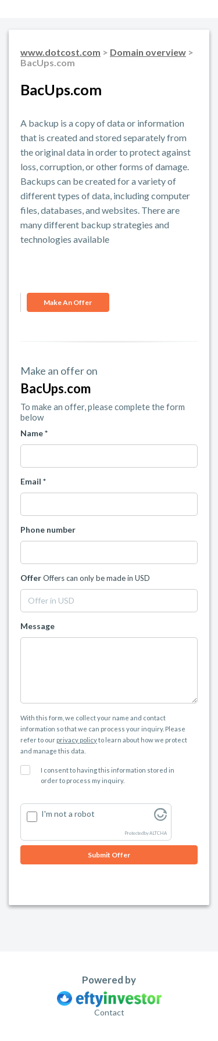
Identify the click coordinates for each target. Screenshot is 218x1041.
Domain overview (148, 52)
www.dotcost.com (60, 52)
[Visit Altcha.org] (160, 818)
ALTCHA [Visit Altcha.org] (158, 833)
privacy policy (76, 740)
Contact (109, 1012)
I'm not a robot (68, 814)
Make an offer (68, 302)
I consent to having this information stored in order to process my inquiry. (107, 775)
